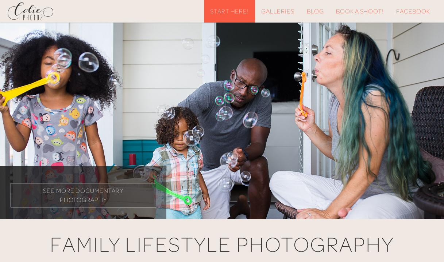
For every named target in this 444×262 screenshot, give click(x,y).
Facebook (413, 11)
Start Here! (229, 11)
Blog (315, 11)
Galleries (277, 11)
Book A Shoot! (360, 11)
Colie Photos (40, 11)
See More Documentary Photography (83, 195)
